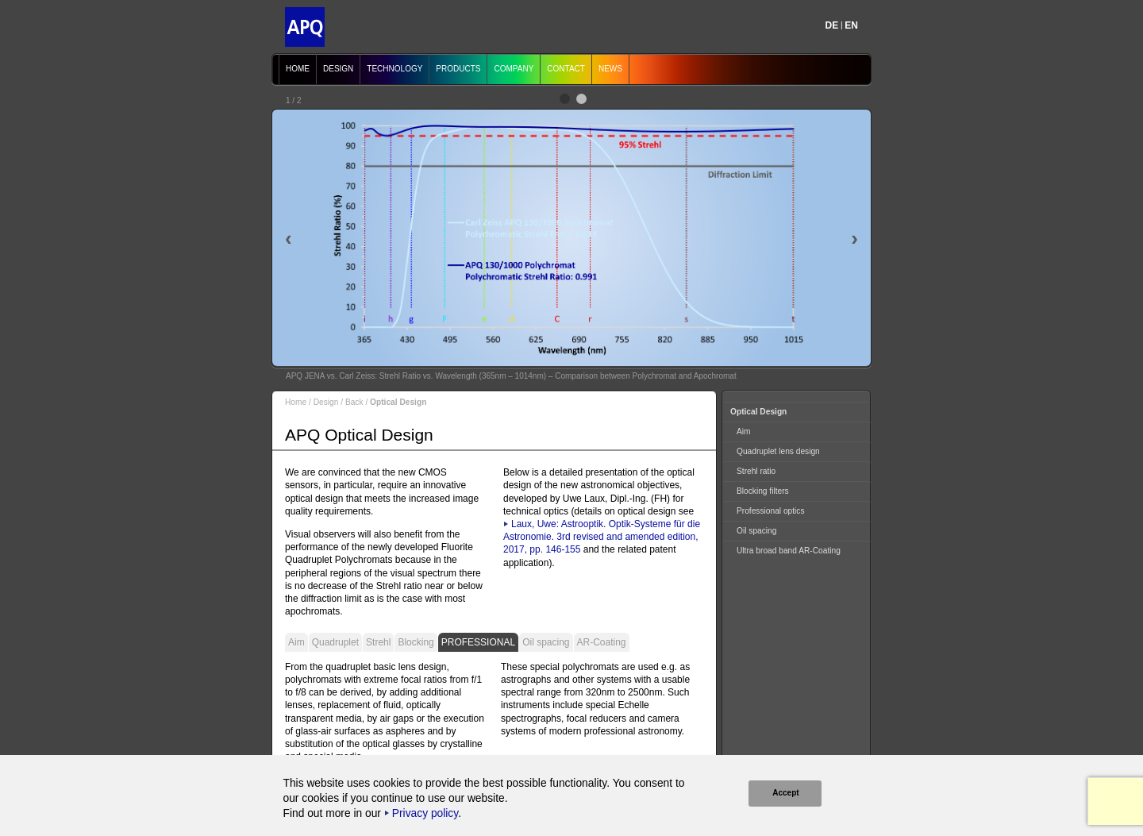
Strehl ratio (756, 471)
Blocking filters (763, 491)
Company (513, 68)
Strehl (378, 642)
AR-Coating (601, 642)
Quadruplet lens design (778, 451)
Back (354, 402)
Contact (566, 68)
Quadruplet (335, 642)
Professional (478, 642)
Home (298, 68)
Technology (394, 68)
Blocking (415, 642)
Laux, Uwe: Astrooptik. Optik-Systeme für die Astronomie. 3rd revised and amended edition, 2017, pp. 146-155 (601, 536)
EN (851, 25)
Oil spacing (545, 642)
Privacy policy (425, 813)
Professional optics (771, 511)
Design (338, 68)
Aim (296, 642)
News (610, 68)
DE (832, 25)
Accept (785, 792)
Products (458, 68)
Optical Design (758, 411)
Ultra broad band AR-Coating (789, 550)
